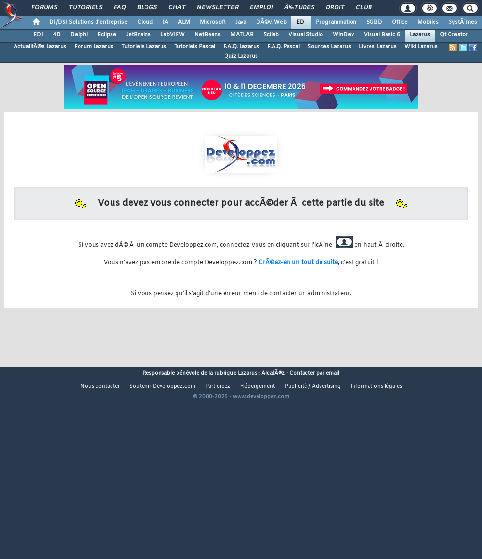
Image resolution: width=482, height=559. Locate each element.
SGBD (374, 22)
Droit (335, 8)
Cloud (145, 22)
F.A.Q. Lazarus (241, 46)
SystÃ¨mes (463, 22)
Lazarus (420, 35)
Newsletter (217, 8)
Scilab (271, 35)
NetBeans (207, 35)
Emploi (261, 8)
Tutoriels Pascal (194, 46)
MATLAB (242, 35)
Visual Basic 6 (382, 35)
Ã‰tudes (299, 8)
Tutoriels (85, 8)
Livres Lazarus (378, 46)
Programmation (336, 22)
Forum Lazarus (93, 46)
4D (57, 35)
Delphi (79, 35)
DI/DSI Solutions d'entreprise (88, 22)
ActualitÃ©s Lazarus (40, 46)
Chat (176, 8)
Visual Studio (306, 35)
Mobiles (428, 22)
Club (363, 8)
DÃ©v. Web (271, 22)
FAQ (120, 8)
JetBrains (138, 35)
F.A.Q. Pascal (283, 46)
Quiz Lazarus (241, 56)
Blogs (147, 8)
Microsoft (212, 22)
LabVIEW (173, 35)
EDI (301, 22)
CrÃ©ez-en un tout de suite (298, 263)
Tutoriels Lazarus (143, 46)
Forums (44, 8)
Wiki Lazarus (421, 46)
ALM (184, 22)
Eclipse (106, 35)
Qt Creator (454, 35)
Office (400, 22)
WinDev (343, 35)
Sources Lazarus (329, 46)
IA (165, 22)
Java (240, 22)
